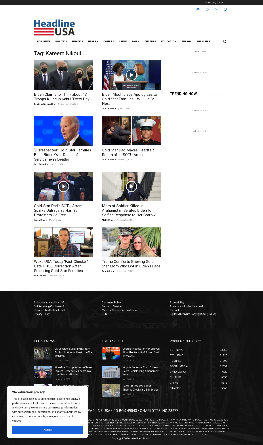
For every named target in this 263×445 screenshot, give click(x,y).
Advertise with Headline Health (187, 306)
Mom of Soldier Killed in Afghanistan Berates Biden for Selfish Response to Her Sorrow (129, 210)
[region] (47, 412)
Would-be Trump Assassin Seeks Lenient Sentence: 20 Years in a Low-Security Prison (73, 371)
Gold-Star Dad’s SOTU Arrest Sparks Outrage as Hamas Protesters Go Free (58, 210)
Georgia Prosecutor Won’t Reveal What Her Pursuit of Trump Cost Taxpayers (141, 352)
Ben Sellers (40, 275)
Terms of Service (112, 306)
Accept (47, 429)
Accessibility (177, 302)
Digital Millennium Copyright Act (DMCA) (193, 314)
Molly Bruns (108, 219)
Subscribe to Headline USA (49, 302)
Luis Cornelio (109, 108)
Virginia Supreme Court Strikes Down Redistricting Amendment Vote (141, 371)
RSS (104, 314)
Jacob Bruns (40, 219)
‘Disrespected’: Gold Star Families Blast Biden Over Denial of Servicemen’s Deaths (62, 154)
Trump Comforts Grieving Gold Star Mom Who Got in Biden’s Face (131, 263)
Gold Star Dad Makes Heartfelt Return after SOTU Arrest (128, 152)
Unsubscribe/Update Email (49, 310)
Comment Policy (111, 302)
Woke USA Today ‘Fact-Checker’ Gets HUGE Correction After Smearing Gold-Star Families (61, 266)
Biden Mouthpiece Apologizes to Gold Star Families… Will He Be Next (129, 99)
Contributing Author (45, 103)
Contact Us (176, 310)
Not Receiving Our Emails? (49, 306)
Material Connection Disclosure (120, 310)
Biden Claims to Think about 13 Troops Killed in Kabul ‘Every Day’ (62, 96)
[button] (224, 41)
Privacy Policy (42, 314)
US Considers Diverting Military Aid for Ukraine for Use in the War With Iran (74, 352)
